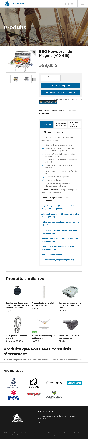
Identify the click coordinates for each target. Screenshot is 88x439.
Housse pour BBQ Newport (52, 254)
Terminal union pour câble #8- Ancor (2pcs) (43, 304)
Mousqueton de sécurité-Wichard (17, 337)
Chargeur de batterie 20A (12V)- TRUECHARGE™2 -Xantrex (70, 305)
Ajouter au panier (62, 86)
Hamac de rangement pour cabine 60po (43, 337)
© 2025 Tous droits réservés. (19, 433)
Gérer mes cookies (54, 433)
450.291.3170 (18, 4)
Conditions (68, 433)
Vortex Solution (17, 435)
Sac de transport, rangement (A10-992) (57, 260)
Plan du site (78, 433)
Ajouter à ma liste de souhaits (61, 93)
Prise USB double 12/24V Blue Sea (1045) (69, 337)
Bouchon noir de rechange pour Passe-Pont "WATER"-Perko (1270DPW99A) (17, 305)
